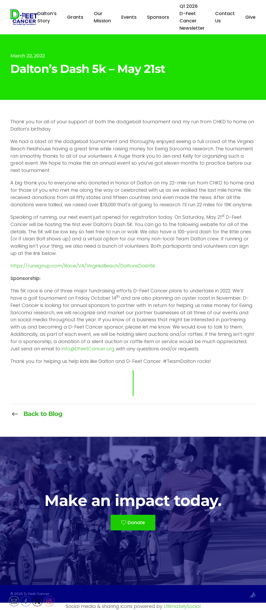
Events (129, 17)
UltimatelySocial (182, 606)
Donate (133, 522)
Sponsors (158, 17)
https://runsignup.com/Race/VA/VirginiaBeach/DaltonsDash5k (82, 265)
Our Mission (102, 17)
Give (250, 17)
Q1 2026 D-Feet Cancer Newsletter (192, 17)
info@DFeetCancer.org (88, 348)
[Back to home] (23, 17)
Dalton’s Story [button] (47, 17)
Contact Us (225, 17)
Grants (75, 17)
